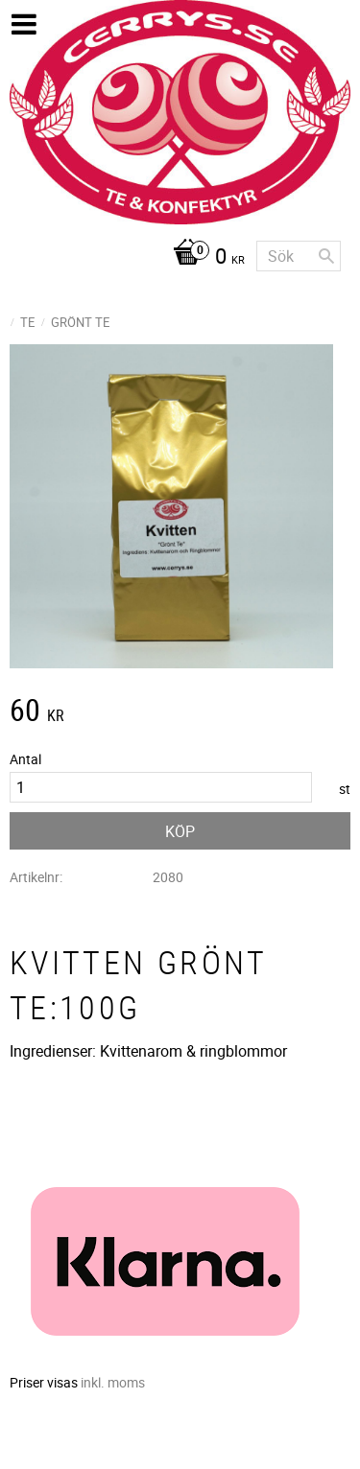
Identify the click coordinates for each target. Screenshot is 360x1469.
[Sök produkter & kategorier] (298, 256)
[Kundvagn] (127, 258)
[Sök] (326, 256)
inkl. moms (113, 1382)
